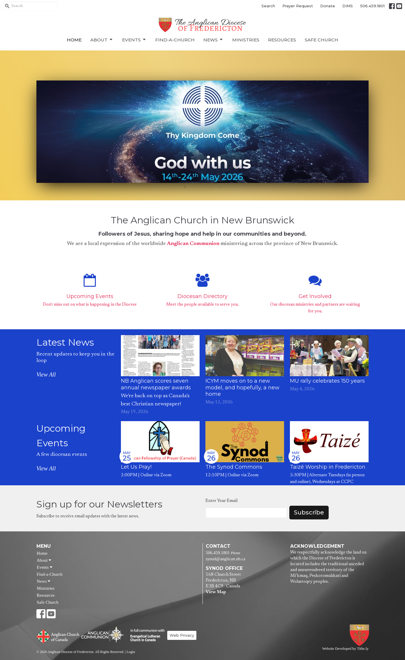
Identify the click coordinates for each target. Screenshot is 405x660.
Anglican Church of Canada (58, 635)
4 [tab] (211, 187)
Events (134, 40)
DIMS (347, 5)
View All (46, 374)
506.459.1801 (372, 5)
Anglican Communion (193, 243)
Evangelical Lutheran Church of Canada (145, 635)
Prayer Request (297, 5)
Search (268, 5)
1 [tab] (185, 187)
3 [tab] (202, 187)
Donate (327, 5)
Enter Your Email (221, 501)
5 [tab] (220, 187)
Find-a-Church (175, 40)
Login (130, 652)
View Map (216, 592)
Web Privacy (182, 635)
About (101, 40)
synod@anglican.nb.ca (225, 558)
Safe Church (321, 40)
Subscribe (309, 512)
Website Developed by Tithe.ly (345, 649)
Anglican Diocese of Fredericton (360, 635)
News (213, 40)
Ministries (245, 40)
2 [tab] (194, 187)
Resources (282, 40)
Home (74, 40)
